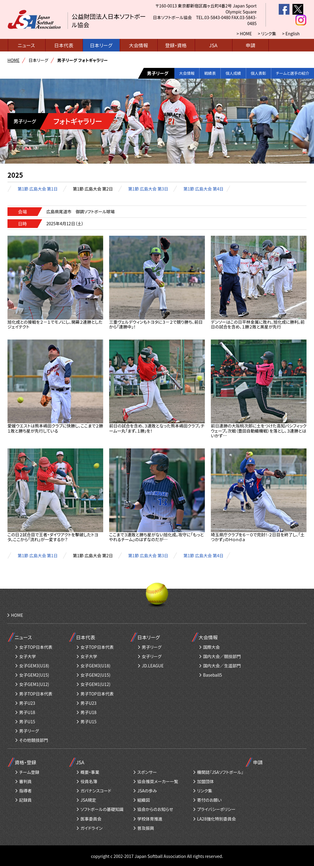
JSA (213, 45)
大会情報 (138, 45)
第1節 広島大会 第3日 (148, 189)
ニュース (26, 45)
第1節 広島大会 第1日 (38, 189)
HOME (13, 60)
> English (291, 33)
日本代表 (63, 45)
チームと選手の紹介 (290, 73)
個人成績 (222, 73)
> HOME (244, 33)
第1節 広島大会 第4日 (203, 189)
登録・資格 (176, 45)
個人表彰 (251, 73)
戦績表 (195, 73)
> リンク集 (267, 33)
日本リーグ (101, 45)
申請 (250, 45)
